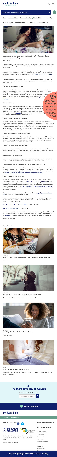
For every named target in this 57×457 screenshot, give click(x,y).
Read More (47, 454)
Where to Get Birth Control (45, 422)
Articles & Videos (42, 432)
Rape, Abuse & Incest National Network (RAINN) (15, 204)
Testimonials (40, 434)
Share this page (50, 17)
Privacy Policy (41, 448)
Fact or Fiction (41, 436)
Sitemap (39, 450)
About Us (40, 446)
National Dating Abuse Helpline (11, 208)
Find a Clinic (37, 17)
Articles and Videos (13, 18)
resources (7, 215)
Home (4, 18)
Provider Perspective (42, 441)
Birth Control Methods (31, 406)
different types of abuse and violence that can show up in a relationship (23, 172)
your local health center (37, 181)
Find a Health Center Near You (28, 392)
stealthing (18, 113)
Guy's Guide (40, 439)
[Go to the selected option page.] (54, 12)
